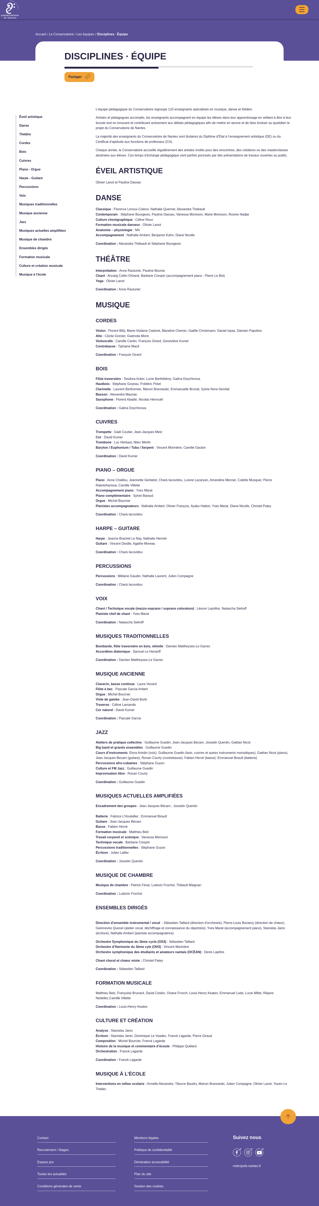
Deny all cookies (164, 604)
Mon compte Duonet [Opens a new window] (197, 8)
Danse (137, 17)
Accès (284, 17)
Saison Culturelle (215, 17)
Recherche (298, 8)
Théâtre (183, 17)
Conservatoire (111, 17)
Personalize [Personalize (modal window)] (203, 604)
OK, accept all (121, 604)
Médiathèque (244, 17)
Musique (159, 17)
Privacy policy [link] (159, 616)
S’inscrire (298, 17)
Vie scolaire (264, 17)
